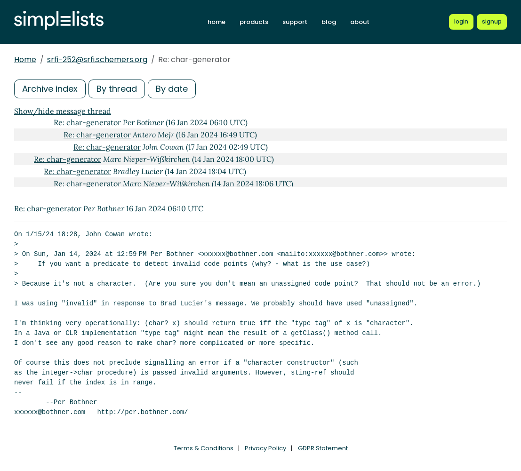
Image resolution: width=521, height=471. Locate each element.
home (216, 21)
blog (328, 21)
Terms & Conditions (203, 448)
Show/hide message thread (62, 111)
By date (172, 89)
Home (25, 59)
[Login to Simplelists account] (461, 21)
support (294, 21)
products (254, 21)
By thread (116, 89)
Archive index (50, 89)
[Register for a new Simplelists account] (492, 21)
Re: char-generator (97, 134)
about (359, 21)
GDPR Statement (323, 448)
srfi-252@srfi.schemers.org (97, 59)
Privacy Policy (265, 448)
